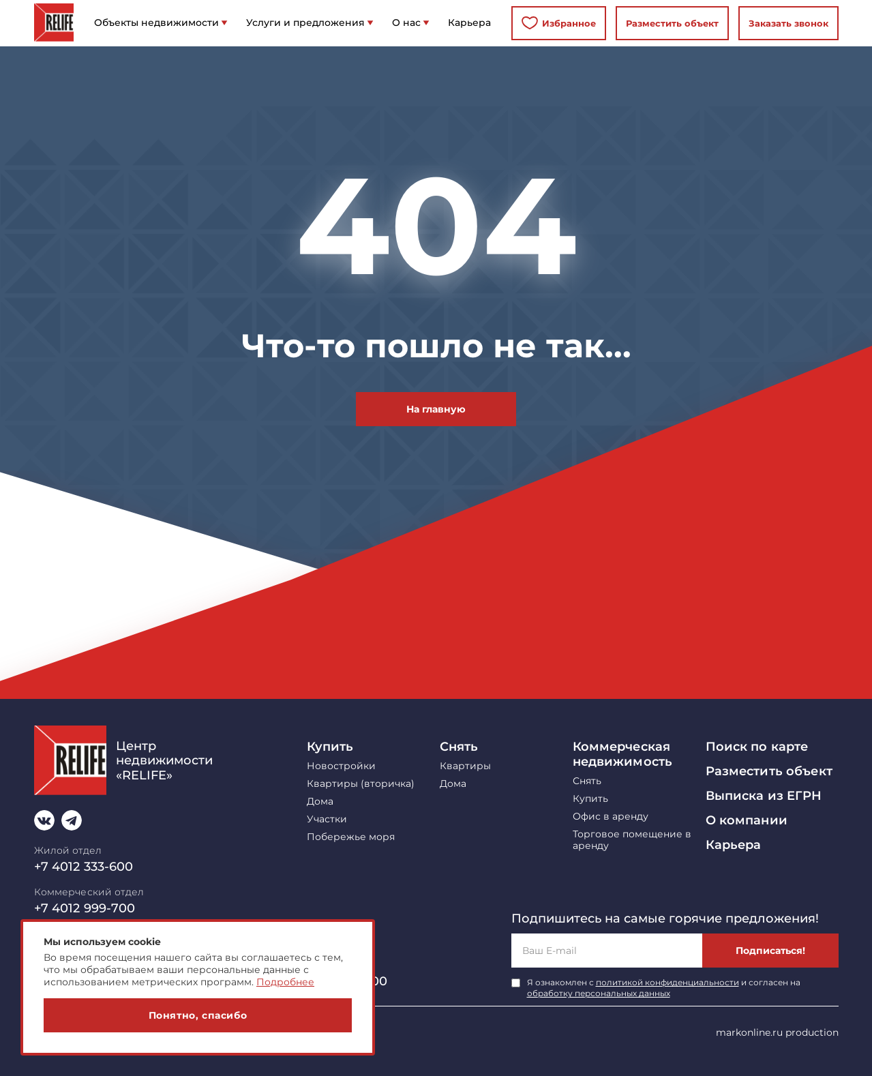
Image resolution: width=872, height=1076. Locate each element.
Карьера (734, 844)
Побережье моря (351, 837)
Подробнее (285, 982)
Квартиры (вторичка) (361, 784)
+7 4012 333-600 (84, 866)
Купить (330, 746)
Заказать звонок (788, 23)
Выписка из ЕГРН (764, 795)
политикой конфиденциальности (667, 982)
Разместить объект (672, 23)
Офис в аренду (610, 816)
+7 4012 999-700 (85, 908)
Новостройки (341, 766)
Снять (459, 746)
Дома (320, 801)
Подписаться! (770, 950)
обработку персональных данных (598, 993)
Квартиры (465, 766)
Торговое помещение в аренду (632, 840)
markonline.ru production (777, 1032)
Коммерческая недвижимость (623, 754)
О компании (746, 820)
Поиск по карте (757, 746)
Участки (327, 819)
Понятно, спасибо (198, 1015)
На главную (436, 409)
